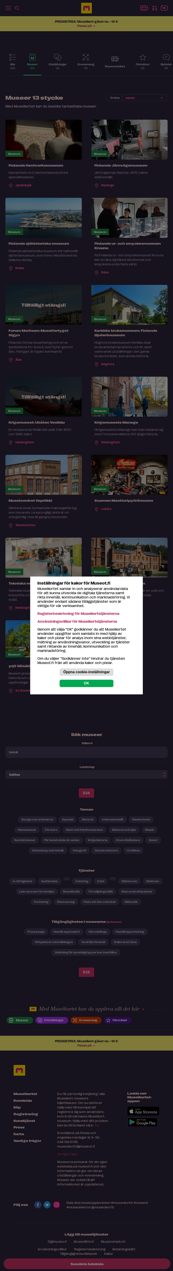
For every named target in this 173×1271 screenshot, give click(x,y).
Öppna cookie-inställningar (86, 672)
